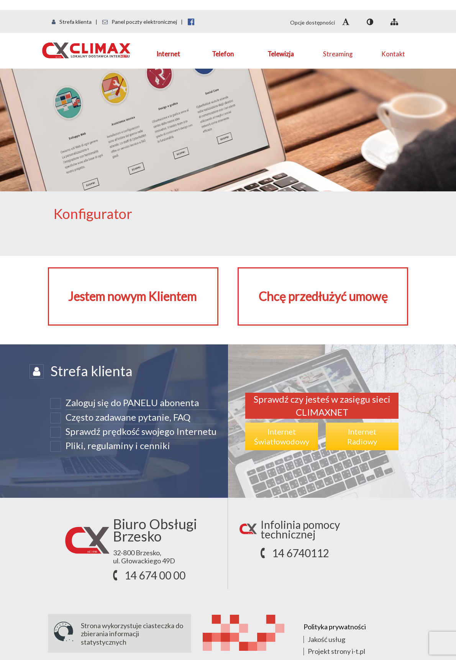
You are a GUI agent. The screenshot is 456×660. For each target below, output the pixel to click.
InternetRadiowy (362, 436)
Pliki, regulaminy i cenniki (118, 445)
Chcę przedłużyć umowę (323, 296)
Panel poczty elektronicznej (139, 21)
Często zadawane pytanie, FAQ (128, 417)
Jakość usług (326, 639)
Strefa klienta (72, 21)
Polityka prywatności (334, 626)
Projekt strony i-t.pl (336, 651)
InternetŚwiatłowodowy (281, 436)
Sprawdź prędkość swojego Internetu (141, 431)
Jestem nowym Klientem (132, 296)
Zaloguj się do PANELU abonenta (132, 402)
